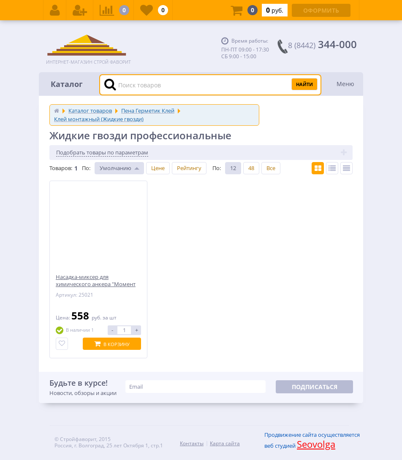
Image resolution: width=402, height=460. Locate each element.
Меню (345, 84)
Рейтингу (189, 168)
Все (270, 168)
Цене (158, 168)
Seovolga (316, 444)
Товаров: (60, 168)
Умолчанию (115, 168)
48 (251, 168)
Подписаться (314, 387)
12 (233, 168)
